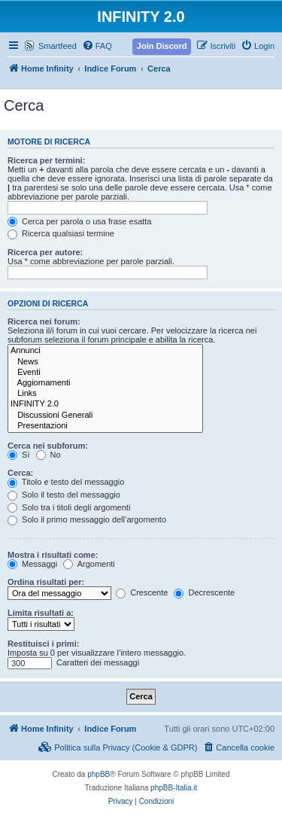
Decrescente (204, 592)
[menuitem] (97, 46)
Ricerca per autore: (45, 252)
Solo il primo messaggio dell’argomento (87, 519)
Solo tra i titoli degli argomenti (69, 507)
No (48, 454)
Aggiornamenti (105, 383)
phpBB (98, 774)
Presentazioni (105, 426)
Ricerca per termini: (46, 160)
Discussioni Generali (105, 415)
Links (105, 393)
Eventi (105, 372)
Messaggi (32, 563)
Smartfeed (57, 45)
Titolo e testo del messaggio (66, 481)
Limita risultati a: (41, 612)
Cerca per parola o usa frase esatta (79, 221)
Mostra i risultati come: (53, 554)
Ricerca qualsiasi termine (61, 233)
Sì (18, 454)
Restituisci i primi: (43, 643)
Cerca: (20, 472)
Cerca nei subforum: (48, 445)
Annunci (105, 351)
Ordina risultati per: (46, 581)
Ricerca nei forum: (44, 321)
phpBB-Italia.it (173, 788)
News (105, 362)
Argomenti (89, 563)
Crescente (142, 592)
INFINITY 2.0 (105, 404)
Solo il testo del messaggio (64, 494)
